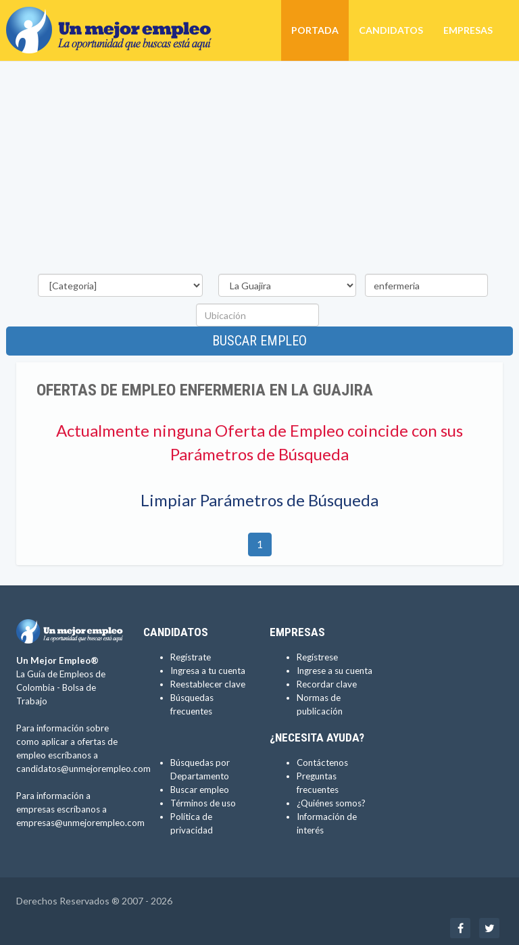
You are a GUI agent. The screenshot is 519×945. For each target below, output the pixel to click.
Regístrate (190, 657)
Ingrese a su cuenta (334, 670)
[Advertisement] (259, 169)
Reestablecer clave (207, 684)
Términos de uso (203, 803)
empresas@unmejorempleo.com (80, 822)
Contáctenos (322, 762)
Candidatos (391, 30)
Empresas (468, 30)
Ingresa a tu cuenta (207, 670)
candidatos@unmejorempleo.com (83, 768)
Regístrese (317, 657)
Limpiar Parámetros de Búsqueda (259, 500)
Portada (315, 30)
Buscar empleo (259, 341)
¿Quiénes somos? (331, 803)
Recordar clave (327, 684)
